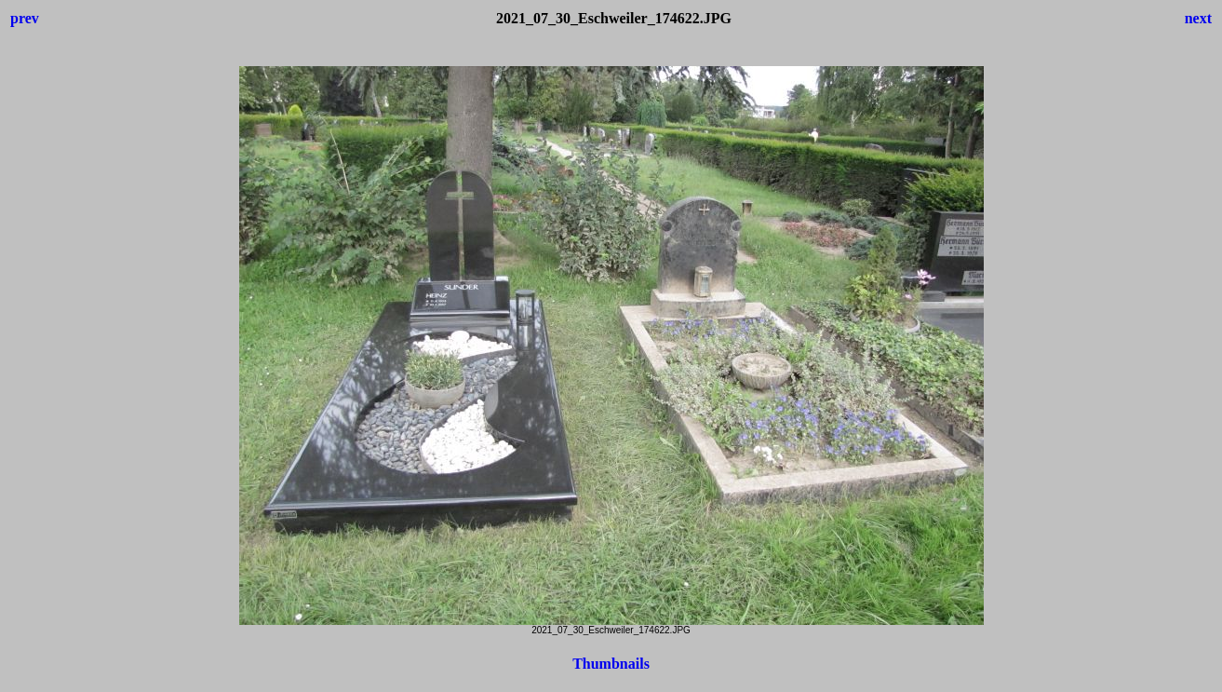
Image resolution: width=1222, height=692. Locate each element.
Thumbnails (611, 664)
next (1198, 18)
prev (24, 18)
